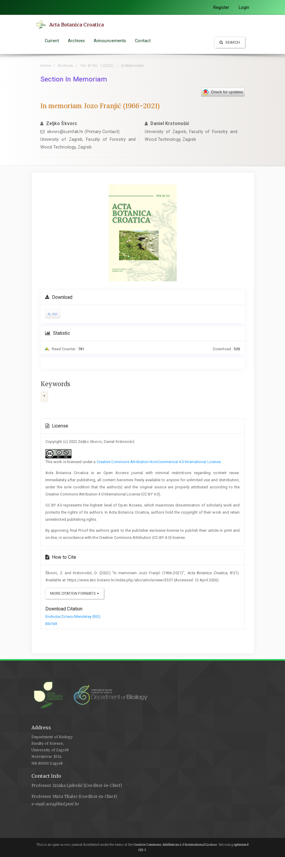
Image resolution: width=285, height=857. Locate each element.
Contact (143, 40)
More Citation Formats (74, 593)
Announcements (110, 40)
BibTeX (51, 623)
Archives (76, 40)
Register (221, 7)
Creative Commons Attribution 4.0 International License (175, 845)
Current (52, 40)
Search (229, 42)
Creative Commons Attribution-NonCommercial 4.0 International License (159, 462)
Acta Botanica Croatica (78, 25)
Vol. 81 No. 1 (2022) (97, 65)
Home (45, 65)
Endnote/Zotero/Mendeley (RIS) (73, 616)
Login (244, 7)
